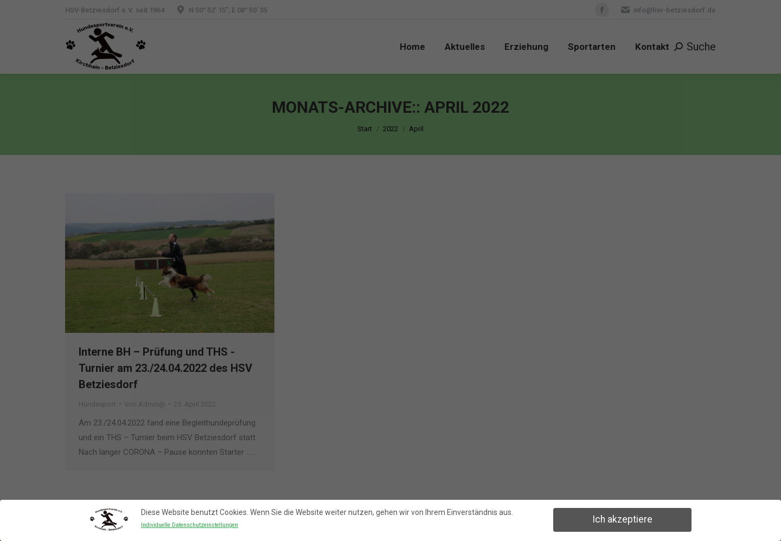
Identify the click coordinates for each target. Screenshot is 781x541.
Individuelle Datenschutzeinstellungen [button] (189, 525)
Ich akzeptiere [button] (622, 519)
